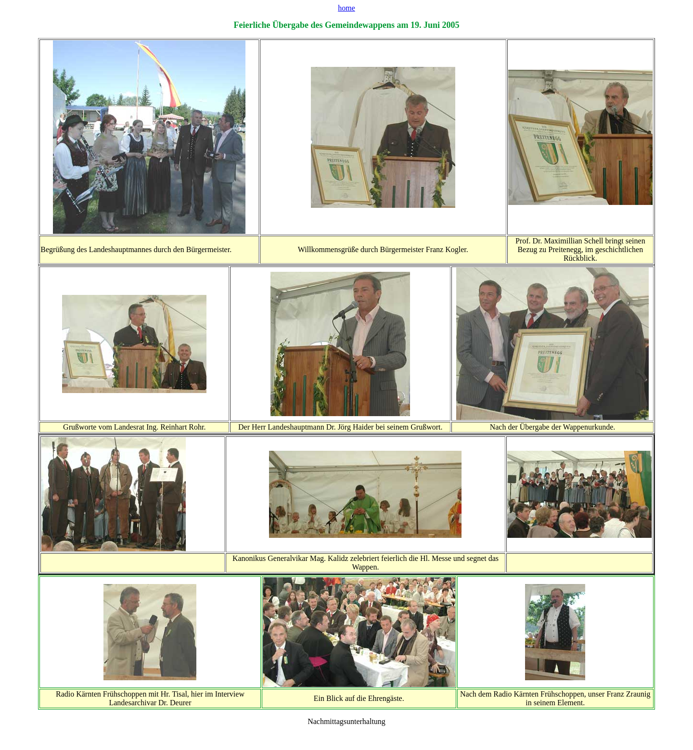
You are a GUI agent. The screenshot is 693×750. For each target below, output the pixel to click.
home (346, 8)
